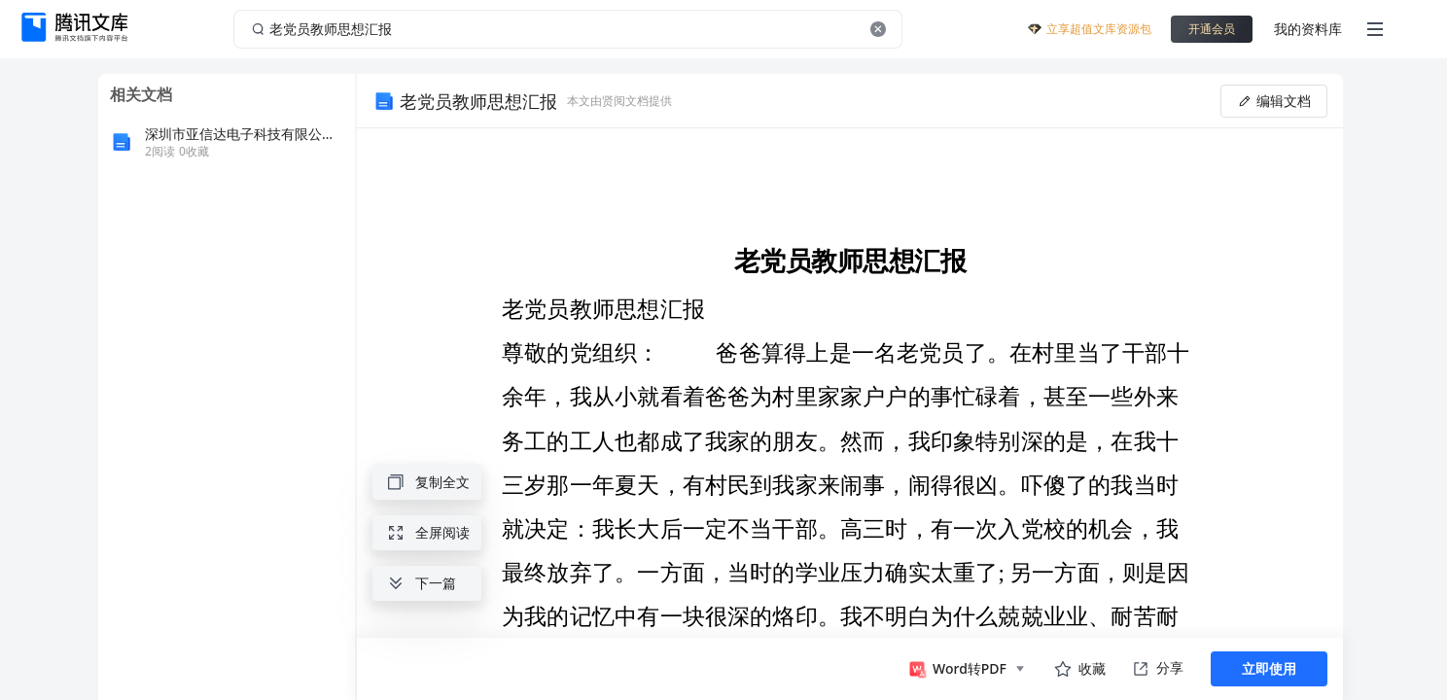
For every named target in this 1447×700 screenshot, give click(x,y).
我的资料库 (1308, 28)
